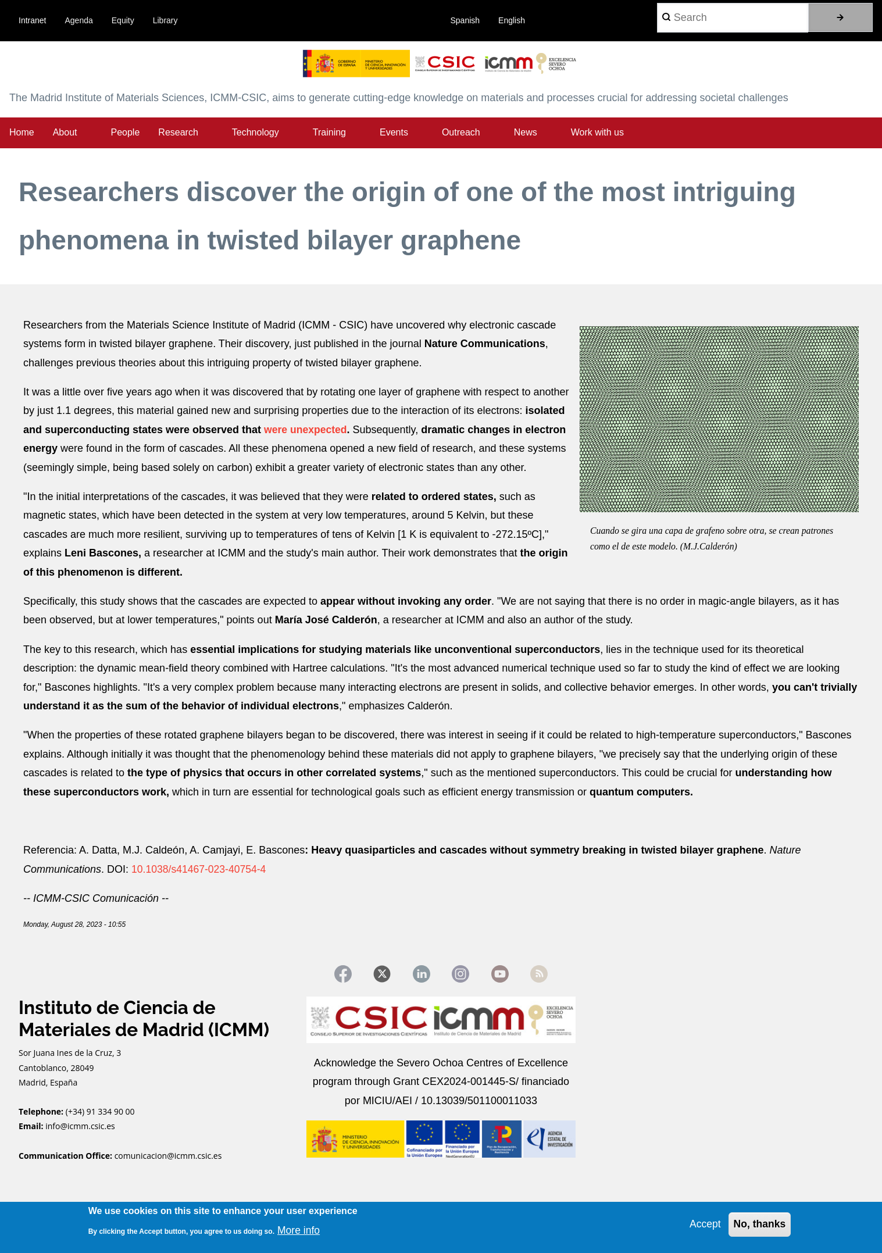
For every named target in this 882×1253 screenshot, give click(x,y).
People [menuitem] (125, 132)
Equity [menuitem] (123, 20)
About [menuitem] (65, 132)
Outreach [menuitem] (461, 132)
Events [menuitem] (394, 132)
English (511, 20)
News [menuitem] (525, 132)
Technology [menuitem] (255, 132)
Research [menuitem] (178, 132)
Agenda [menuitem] (79, 20)
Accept (703, 1224)
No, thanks (758, 1224)
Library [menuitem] (165, 20)
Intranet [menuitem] (32, 20)
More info (299, 1230)
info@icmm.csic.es (81, 1127)
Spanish (465, 20)
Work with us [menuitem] (597, 132)
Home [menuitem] (21, 132)
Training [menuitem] (329, 132)
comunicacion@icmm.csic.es (168, 1156)
